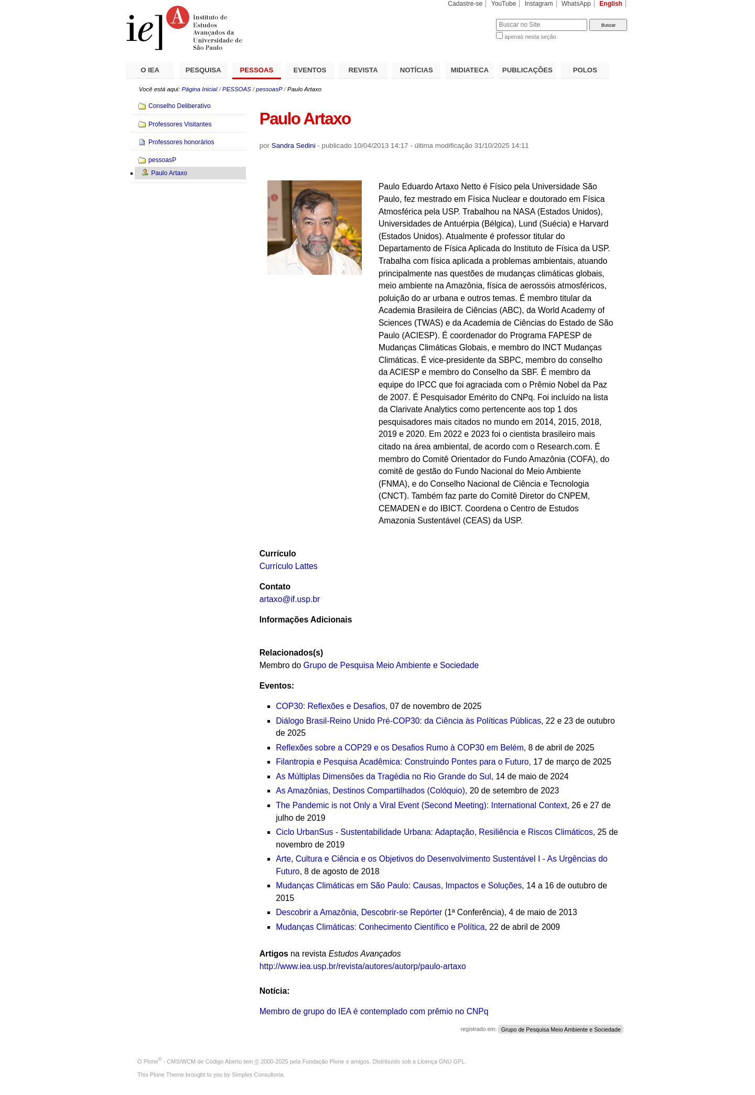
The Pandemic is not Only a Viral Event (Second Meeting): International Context (421, 805)
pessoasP (269, 89)
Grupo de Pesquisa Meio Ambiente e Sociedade (391, 665)
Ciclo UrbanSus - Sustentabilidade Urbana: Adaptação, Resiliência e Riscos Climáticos (434, 832)
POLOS (585, 70)
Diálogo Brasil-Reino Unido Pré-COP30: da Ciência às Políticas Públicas (408, 720)
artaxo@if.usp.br (290, 599)
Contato (275, 586)
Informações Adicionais (306, 619)
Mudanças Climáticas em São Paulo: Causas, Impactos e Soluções (399, 885)
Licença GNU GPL (441, 1061)
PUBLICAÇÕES (527, 70)
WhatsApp (576, 3)
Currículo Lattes (289, 566)
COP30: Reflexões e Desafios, (331, 706)
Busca (470, 18)
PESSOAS (257, 70)
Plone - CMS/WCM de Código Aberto (193, 1061)
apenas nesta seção (530, 37)
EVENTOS (310, 70)
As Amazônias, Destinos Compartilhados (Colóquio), (373, 790)
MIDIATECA (470, 70)
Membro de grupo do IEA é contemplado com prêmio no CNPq (374, 1011)
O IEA (150, 70)
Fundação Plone (323, 1061)
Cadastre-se (465, 3)
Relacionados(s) (291, 652)
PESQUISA (203, 70)
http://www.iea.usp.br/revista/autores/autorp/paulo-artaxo (363, 966)
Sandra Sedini (294, 145)
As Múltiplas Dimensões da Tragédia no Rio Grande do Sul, (384, 776)
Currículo (278, 553)
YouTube (503, 3)
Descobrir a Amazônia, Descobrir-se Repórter (359, 912)
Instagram (539, 3)
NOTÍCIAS (416, 70)
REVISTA (363, 70)
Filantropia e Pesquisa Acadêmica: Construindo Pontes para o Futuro (402, 761)
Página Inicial (199, 89)
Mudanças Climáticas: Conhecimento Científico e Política (380, 926)
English (610, 3)
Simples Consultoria (257, 1074)
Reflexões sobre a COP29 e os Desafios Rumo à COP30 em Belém (400, 747)
